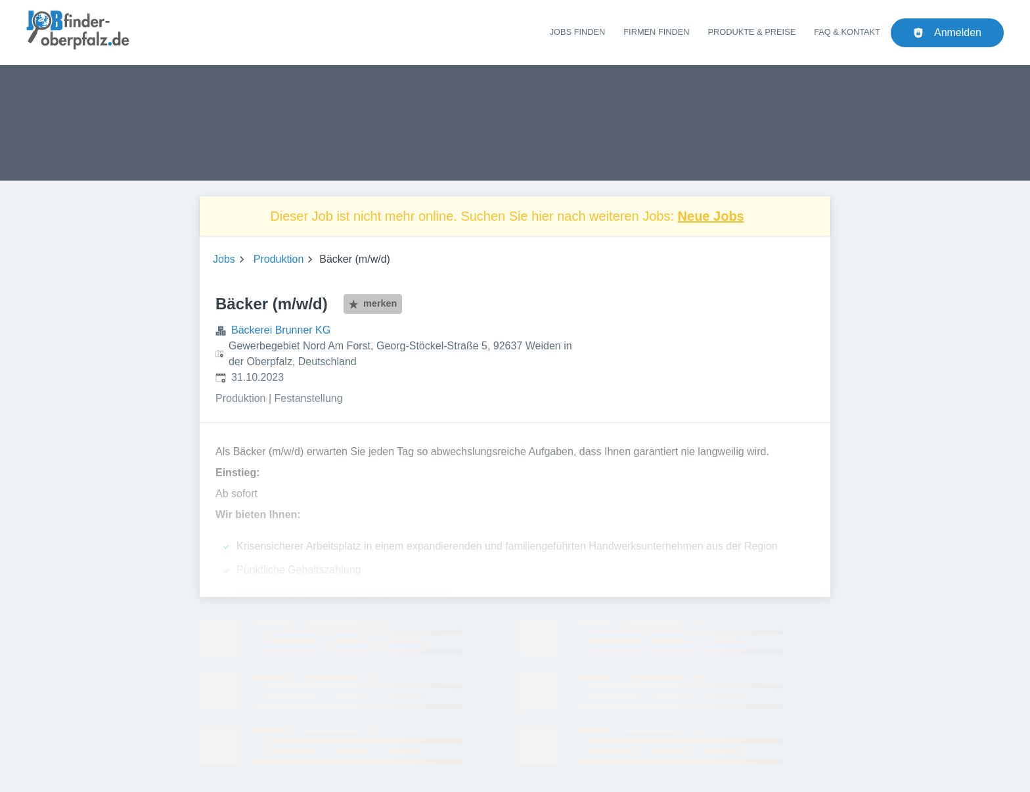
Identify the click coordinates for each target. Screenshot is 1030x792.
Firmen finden (656, 32)
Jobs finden (578, 32)
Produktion (279, 259)
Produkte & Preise (752, 32)
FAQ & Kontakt (847, 32)
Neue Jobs (711, 216)
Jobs (224, 259)
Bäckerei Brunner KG (280, 330)
